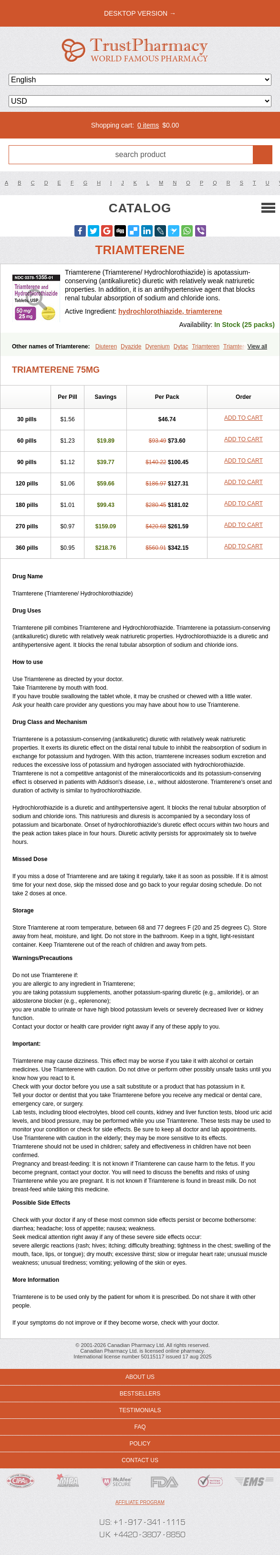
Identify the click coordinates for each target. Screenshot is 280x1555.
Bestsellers (140, 1393)
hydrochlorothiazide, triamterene (170, 311)
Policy (139, 1443)
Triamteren (205, 346)
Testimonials (140, 1410)
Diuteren (106, 346)
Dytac (181, 346)
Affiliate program (140, 1502)
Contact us (140, 1460)
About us (140, 1377)
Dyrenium (157, 346)
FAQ (139, 1427)
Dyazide (131, 346)
